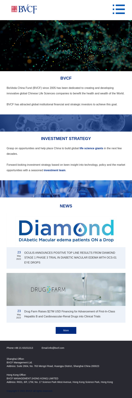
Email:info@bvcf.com (53, 348)
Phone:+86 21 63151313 (20, 348)
